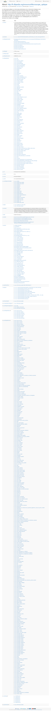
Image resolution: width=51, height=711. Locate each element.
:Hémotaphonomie (18, 511)
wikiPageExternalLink (6, 39)
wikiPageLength (5, 53)
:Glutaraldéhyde (18, 477)
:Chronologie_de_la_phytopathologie (21, 386)
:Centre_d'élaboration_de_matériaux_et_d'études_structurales (25, 375)
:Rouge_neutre (17, 678)
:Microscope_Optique (18, 311)
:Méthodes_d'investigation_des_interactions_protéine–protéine (25, 580)
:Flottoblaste (17, 455)
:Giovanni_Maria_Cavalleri (19, 471)
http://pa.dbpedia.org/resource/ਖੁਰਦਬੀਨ (20, 260)
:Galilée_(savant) (18, 100)
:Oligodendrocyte (18, 606)
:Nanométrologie (18, 585)
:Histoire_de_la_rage (18, 500)
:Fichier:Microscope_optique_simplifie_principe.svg (23, 163)
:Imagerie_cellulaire (18, 515)
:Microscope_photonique (19, 313)
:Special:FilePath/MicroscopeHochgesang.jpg (23, 291)
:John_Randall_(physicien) (19, 531)
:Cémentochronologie (18, 417)
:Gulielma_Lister (18, 485)
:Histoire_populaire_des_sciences (20, 501)
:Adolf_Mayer (17, 329)
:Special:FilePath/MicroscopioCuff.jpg (21, 297)
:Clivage (16, 387)
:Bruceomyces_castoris (19, 360)
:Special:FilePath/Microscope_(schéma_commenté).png (24, 292)
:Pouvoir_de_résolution (19, 123)
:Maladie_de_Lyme (18, 145)
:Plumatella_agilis (18, 633)
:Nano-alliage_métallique (19, 582)
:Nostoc (16, 597)
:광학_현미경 (17, 255)
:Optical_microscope (17, 225)
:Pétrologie (17, 671)
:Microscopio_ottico (18, 252)
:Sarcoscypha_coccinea (19, 683)
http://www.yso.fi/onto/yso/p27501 (19, 282)
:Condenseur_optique (18, 397)
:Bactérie (16, 69)
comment (4, 208)
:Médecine (17, 576)
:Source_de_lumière (18, 169)
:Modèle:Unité (17, 196)
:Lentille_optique (18, 113)
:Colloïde (16, 390)
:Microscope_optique (18, 79)
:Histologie (17, 502)
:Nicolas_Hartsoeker (18, 593)
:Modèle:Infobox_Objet (19, 202)
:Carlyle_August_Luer (18, 369)
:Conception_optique (18, 396)
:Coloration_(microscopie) (19, 391)
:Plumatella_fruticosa (18, 647)
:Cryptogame (17, 410)
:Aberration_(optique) (18, 60)
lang (4, 174)
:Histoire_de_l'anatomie (19, 496)
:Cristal (16, 84)
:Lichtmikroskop (18, 236)
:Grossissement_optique (19, 103)
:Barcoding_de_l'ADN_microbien (20, 349)
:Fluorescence (17, 94)
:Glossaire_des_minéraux (19, 476)
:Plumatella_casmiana (19, 641)
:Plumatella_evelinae (18, 646)
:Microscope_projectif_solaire (20, 150)
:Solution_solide (18, 693)
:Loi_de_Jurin (17, 555)
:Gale (16, 465)
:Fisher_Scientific (18, 450)
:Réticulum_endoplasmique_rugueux (21, 682)
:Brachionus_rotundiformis (19, 359)
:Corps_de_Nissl (18, 401)
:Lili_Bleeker (17, 550)
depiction (4, 287)
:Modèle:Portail (17, 192)
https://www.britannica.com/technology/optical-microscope (23, 219)
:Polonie (16, 657)
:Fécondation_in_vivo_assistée (20, 462)
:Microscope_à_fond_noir (19, 314)
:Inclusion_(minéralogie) (19, 517)
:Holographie (17, 104)
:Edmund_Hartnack (18, 437)
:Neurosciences (18, 592)
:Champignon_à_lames (19, 377)
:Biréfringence (17, 73)
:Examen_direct (18, 445)
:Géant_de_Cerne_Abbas (19, 487)
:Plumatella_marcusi (18, 653)
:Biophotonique (17, 355)
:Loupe (16, 557)
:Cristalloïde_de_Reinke (19, 406)
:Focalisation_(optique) (19, 456)
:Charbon (17, 380)
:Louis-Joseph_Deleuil (19, 556)
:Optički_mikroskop (18, 266)
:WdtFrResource (17, 702)
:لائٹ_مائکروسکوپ (18, 262)
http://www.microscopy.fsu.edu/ (19, 46)
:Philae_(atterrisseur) (18, 621)
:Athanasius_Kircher (18, 344)
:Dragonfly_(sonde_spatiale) (19, 435)
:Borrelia (16, 74)
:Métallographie (17, 114)
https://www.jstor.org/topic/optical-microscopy (21, 220)
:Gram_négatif (17, 480)
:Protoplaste (17, 667)
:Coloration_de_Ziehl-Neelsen (20, 394)
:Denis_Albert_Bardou (19, 422)
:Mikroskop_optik (18, 257)
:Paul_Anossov (17, 617)
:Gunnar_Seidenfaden (19, 486)
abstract (4, 22)
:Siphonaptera (17, 691)
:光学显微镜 (17, 275)
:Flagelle (16, 93)
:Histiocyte (17, 495)
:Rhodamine (17, 128)
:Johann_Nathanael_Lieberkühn (20, 108)
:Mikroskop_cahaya (18, 251)
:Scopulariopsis (17, 686)
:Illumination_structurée (19, 165)
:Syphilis (16, 134)
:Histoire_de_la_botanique (19, 497)
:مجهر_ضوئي (17, 227)
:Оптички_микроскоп (19, 256)
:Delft (16, 421)
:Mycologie (17, 573)
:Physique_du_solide (18, 626)
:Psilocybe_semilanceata (19, 668)
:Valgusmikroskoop (18, 240)
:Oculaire (16, 118)
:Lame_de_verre (18, 310)
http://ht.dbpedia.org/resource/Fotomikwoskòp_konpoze (22, 247)
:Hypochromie (17, 506)
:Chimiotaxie (17, 381)
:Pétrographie (17, 124)
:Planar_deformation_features (20, 628)
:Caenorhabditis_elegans (19, 362)
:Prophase (17, 663)
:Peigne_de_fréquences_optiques (20, 618)
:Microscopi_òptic (18, 234)
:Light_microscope (19, 267)
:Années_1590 (17, 334)
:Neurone (17, 590)
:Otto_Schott (17, 611)
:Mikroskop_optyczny (18, 261)
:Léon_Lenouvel (18, 562)
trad (3, 178)
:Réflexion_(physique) (18, 130)
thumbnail (4, 36)
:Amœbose (17, 330)
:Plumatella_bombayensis (19, 637)
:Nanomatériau (17, 583)
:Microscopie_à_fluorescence (20, 154)
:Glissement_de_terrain (19, 475)
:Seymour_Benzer (18, 688)
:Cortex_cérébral (18, 402)
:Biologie (16, 70)
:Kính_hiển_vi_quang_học (19, 272)
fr (3, 171)
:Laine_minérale (18, 542)
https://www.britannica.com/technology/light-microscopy (22, 218)
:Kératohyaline (17, 537)
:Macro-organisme (18, 565)
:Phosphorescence (18, 120)
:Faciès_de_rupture (18, 446)
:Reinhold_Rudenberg (19, 673)
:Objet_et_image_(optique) (19, 603)
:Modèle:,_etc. (17, 201)
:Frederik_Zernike (18, 98)
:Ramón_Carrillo (18, 672)
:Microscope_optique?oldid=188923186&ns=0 (22, 285)
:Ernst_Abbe (17, 90)
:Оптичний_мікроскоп (19, 271)
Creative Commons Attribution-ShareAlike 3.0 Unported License (34, 709)
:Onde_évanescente (18, 119)
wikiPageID (4, 51)
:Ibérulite (16, 512)
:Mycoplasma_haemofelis (19, 575)
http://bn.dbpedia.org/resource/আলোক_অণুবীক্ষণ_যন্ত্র (22, 231)
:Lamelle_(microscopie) (19, 110)
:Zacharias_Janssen (18, 144)
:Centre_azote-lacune (18, 374)
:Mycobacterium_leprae (19, 572)
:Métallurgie (17, 115)
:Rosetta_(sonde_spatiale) (19, 677)
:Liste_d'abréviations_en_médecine (21, 551)
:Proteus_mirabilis (18, 666)
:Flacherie (17, 451)
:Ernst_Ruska (17, 441)
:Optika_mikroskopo (18, 237)
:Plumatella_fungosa (18, 648)
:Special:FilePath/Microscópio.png (21, 298)
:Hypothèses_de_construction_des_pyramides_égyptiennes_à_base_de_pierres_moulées (29, 507)
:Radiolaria (17, 125)
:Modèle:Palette (18, 191)
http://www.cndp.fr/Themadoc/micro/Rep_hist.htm (21, 42)
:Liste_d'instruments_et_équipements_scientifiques (23, 553)
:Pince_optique (17, 627)
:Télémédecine (17, 140)
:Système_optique (18, 135)
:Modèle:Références (18, 193)
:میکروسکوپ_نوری (18, 241)
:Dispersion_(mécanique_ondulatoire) (21, 430)
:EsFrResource (17, 698)
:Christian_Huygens (18, 80)
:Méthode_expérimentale (19, 578)
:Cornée (16, 400)
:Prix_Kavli (17, 661)
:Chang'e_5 (17, 379)
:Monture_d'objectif (18, 570)
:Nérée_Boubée (18, 601)
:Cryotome (17, 158)
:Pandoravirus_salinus (19, 613)
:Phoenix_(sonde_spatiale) (19, 622)
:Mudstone (17, 571)
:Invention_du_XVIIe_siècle (19, 78)
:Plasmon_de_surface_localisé (20, 632)
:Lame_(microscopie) (18, 109)
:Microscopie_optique (18, 316)
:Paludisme (17, 612)
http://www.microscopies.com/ (18, 47)
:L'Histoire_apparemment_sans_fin (20, 540)
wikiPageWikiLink (5, 58)
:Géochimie (17, 490)
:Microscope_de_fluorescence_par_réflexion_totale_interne (24, 148)
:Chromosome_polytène (19, 384)
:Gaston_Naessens (18, 467)
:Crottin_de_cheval (18, 407)
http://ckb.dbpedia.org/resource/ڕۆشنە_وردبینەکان (21, 235)
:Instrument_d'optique (18, 522)
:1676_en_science (18, 321)
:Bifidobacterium (18, 351)
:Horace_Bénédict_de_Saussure (20, 505)
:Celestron (17, 371)
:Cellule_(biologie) (18, 372)
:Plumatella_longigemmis (19, 652)
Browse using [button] (12, 1)
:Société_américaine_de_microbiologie (21, 692)
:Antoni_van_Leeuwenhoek (19, 64)
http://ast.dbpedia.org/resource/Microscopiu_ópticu (22, 229)
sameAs (4, 225)
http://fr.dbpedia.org (20, 6)
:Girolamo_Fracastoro (18, 472)
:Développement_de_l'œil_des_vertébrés (21, 436)
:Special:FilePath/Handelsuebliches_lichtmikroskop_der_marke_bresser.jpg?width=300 (29, 36)
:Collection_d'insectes (18, 389)
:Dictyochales (17, 425)
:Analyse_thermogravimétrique (20, 331)
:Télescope (17, 139)
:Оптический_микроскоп (19, 265)
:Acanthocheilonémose (19, 326)
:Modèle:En (17, 186)
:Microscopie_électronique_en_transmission (22, 155)
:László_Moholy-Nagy (18, 561)
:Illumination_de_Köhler (19, 105)
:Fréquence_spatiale (18, 99)
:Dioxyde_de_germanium (19, 427)
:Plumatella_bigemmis (19, 636)
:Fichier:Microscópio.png (19, 164)
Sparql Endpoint (46, 1)
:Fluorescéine (17, 95)
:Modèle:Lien (17, 188)
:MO (16, 305)
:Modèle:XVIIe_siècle (18, 199)
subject (4, 204)
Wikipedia (18, 709)
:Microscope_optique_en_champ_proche (21, 149)
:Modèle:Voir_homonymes (19, 197)
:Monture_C (17, 568)
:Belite (16, 350)
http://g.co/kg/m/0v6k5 (17, 280)
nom (4, 176)
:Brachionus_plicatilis (18, 357)
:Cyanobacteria (17, 412)
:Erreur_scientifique (18, 442)
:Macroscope (17, 567)
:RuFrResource (17, 699)
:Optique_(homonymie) (19, 608)
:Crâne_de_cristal (18, 411)
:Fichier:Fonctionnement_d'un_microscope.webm (23, 159)
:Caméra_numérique (18, 75)
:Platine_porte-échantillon (19, 168)
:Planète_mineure (18, 631)
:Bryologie (17, 361)
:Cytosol (16, 416)
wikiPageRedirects (6, 310)
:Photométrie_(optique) (19, 623)
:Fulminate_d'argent (18, 461)
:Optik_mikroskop (18, 230)
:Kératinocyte (17, 536)
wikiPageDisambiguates (7, 305)
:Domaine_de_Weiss (18, 431)
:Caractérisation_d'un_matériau (20, 366)
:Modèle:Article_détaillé (19, 182)
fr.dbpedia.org (31, 6)
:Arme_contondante (18, 341)
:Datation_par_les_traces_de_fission (21, 420)
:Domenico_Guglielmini (19, 432)
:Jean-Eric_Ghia (18, 527)
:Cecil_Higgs (17, 370)
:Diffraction (17, 88)
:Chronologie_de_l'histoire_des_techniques (22, 385)
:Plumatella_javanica (18, 651)
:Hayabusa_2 (17, 492)
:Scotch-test (17, 687)
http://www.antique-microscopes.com (20, 41)
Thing (9, 6)
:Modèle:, (17, 181)
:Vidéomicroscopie (18, 143)
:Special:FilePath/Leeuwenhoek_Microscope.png (23, 288)
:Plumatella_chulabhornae (19, 642)
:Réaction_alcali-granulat (19, 681)
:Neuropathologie (18, 591)
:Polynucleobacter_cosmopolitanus (20, 658)
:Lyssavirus (17, 560)
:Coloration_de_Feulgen (19, 392)
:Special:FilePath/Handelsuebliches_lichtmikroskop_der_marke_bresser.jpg (27, 287)
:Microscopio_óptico (18, 245)
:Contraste (17, 83)
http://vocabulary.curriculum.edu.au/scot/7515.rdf (21, 281)
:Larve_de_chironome (18, 546)
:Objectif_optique (18, 602)
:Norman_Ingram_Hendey (19, 596)
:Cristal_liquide (17, 405)
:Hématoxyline (17, 510)
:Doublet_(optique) (18, 89)
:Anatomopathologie (18, 63)
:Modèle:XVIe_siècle (18, 198)
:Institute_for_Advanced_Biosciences (21, 521)
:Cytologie (17, 415)
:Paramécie (17, 616)
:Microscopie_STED (18, 153)
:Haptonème (17, 491)
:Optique (16, 607)
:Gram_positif (17, 481)
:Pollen (16, 656)
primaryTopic (5, 704)
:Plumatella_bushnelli (18, 638)
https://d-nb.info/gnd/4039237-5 (19, 276)
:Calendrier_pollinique (18, 365)
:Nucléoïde (17, 598)
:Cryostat (16, 85)
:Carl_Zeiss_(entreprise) (19, 367)
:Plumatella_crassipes (19, 643)
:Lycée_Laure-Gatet (18, 558)
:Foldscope (17, 457)
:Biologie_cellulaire (18, 354)
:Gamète (16, 466)
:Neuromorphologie (18, 588)
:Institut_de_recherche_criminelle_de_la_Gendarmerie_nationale (25, 520)
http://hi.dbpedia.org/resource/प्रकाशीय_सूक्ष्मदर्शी (21, 246)
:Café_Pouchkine (18, 364)
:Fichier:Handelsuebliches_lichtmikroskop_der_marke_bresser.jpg (25, 160)
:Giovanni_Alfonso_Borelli (19, 470)
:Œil (16, 58)
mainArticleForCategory (7, 303)
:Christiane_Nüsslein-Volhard (20, 382)
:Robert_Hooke (17, 129)
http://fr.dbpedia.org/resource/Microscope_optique (27, 4)
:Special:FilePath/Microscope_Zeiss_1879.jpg (23, 293)
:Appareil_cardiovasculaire (19, 339)
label (3, 214)
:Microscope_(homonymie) (19, 308)
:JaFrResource (17, 697)
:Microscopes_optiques (19, 315)
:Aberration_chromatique (19, 325)
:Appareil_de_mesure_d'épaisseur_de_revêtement (23, 340)
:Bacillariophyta (17, 68)
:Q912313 (16, 226)
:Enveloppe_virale (18, 440)
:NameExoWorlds (18, 581)
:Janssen (16, 526)
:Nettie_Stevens (18, 587)
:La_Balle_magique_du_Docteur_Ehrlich (21, 541)
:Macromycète (17, 566)
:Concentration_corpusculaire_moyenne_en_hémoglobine (24, 395)
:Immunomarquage (18, 516)
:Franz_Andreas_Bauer (19, 460)
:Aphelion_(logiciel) (18, 336)
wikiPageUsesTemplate (7, 181)
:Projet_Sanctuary (18, 662)
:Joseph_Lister (17, 532)
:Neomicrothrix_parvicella (19, 586)
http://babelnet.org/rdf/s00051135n (19, 277)
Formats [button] (19, 1)
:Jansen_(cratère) (18, 525)
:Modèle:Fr (17, 187)
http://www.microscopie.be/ (18, 45)
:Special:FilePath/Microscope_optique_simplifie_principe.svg (25, 296)
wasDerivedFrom (5, 285)
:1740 (16, 59)
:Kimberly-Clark (17, 535)
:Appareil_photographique (19, 65)
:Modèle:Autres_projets (19, 183)
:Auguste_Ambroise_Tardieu (19, 345)
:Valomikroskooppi (18, 242)
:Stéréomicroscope (18, 133)
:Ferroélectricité (18, 447)
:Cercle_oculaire (18, 376)
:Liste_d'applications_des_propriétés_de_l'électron (23, 552)
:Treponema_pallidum (18, 138)
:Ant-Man (17, 335)
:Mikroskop (17, 232)
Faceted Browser (38, 1)
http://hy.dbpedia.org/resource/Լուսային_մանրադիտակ (23, 250)
